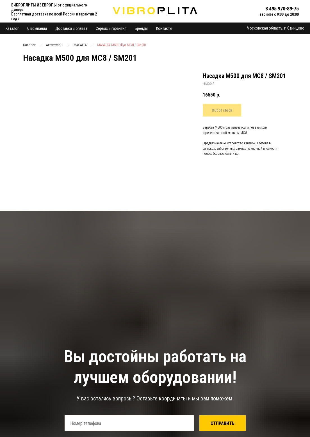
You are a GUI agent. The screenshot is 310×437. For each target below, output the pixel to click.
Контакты (164, 28)
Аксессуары (54, 45)
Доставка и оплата (71, 28)
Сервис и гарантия (111, 28)
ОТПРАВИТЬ (222, 423)
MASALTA (80, 45)
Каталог (12, 28)
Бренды (141, 28)
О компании (37, 28)
